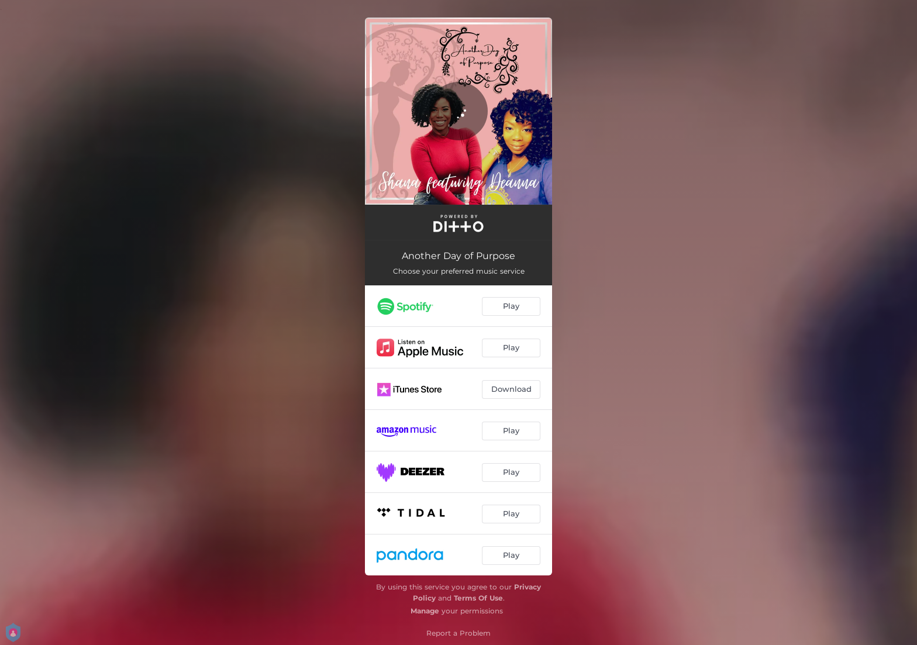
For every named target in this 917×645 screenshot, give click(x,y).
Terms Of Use (478, 598)
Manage (425, 610)
